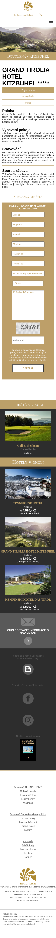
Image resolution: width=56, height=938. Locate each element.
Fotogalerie (28, 96)
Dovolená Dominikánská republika (28, 814)
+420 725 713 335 (39, 897)
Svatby (28, 830)
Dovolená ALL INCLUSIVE (28, 787)
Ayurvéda (28, 841)
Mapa (28, 102)
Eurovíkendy (28, 799)
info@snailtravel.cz (31, 900)
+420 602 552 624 (22, 897)
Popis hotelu (28, 90)
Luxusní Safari (28, 795)
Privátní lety (28, 845)
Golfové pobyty (28, 791)
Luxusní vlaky (28, 818)
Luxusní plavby (28, 849)
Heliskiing (28, 853)
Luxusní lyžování (28, 822)
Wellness (28, 803)
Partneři (28, 857)
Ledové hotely (28, 826)
